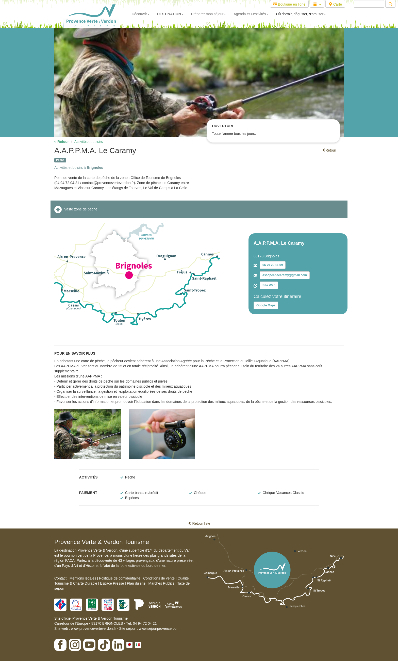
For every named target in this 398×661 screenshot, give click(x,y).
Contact (60, 578)
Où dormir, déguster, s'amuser (301, 14)
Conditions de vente (159, 578)
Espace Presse (112, 583)
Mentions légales (83, 578)
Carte (335, 4)
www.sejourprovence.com (159, 628)
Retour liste (199, 523)
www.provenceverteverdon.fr (93, 628)
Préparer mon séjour (208, 14)
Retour (329, 150)
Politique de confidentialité (119, 578)
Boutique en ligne (289, 4)
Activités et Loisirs (88, 142)
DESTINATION (170, 14)
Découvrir (141, 14)
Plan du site (136, 583)
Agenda (251, 14)
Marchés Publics (161, 583)
